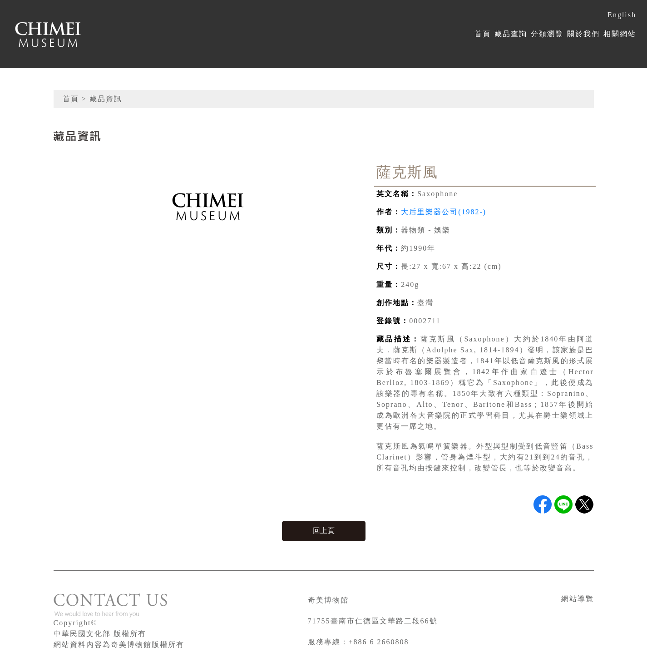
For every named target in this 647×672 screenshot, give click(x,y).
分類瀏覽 (547, 34)
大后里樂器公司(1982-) (443, 212)
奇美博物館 (328, 600)
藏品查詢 (510, 34)
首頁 (482, 34)
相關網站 (619, 34)
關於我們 (583, 34)
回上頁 (324, 530)
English (621, 15)
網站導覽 (577, 599)
